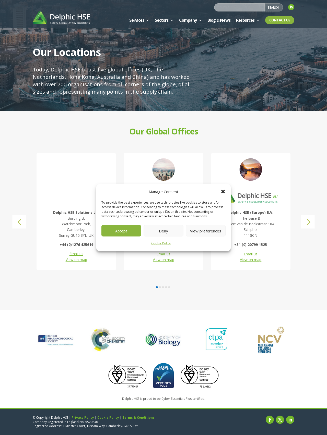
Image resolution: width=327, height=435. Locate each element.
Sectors (161, 20)
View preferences (205, 230)
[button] (223, 191)
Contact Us (279, 20)
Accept (121, 230)
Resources (245, 20)
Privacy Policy (83, 417)
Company (188, 20)
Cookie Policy (161, 243)
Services (136, 20)
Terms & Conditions (138, 417)
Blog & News (218, 20)
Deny (163, 230)
